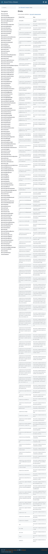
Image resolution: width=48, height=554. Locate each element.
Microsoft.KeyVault (5, 152)
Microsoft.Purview (5, 199)
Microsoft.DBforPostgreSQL (7, 101)
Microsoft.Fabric (5, 129)
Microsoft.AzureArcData (6, 38)
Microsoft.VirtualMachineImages (8, 247)
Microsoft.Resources (6, 206)
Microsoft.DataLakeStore (7, 90)
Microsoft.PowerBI (5, 195)
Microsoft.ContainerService (7, 72)
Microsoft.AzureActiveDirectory (8, 37)
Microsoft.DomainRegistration (8, 117)
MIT (12, 551)
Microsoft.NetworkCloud (6, 183)
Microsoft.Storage (5, 233)
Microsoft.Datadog (5, 85)
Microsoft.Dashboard (6, 78)
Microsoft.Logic (4, 163)
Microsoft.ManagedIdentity (7, 168)
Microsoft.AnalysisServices (7, 19)
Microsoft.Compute (5, 63)
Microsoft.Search (5, 209)
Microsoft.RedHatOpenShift (7, 202)
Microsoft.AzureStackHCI (7, 42)
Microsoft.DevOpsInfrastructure (8, 110)
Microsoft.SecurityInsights (7, 213)
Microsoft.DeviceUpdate (6, 108)
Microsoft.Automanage (6, 31)
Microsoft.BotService (6, 47)
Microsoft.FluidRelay (6, 135)
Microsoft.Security (5, 211)
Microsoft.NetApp (5, 179)
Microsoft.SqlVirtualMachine (7, 231)
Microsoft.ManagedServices (7, 170)
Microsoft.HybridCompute (7, 145)
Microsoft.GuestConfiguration (8, 136)
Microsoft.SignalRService (7, 224)
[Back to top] (44, 549)
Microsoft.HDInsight (5, 138)
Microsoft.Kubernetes (6, 154)
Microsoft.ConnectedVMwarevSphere (9, 65)
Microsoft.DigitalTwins (6, 113)
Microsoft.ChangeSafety (6, 56)
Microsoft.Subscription (6, 241)
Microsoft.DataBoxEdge (6, 81)
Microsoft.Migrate (5, 175)
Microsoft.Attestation (6, 28)
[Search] (8, 8)
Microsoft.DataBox (5, 79)
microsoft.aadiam (5, 15)
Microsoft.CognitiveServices (7, 60)
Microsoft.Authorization (6, 29)
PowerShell (10, 549)
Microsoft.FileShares (6, 133)
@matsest (24, 549)
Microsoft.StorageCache (6, 234)
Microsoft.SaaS (4, 208)
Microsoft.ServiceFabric (6, 218)
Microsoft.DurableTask (6, 119)
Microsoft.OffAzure (5, 186)
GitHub (15, 549)
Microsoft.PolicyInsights (6, 192)
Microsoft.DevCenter (6, 104)
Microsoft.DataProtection (7, 94)
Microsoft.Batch (4, 44)
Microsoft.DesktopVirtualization (8, 102)
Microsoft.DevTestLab (6, 111)
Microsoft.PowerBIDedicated (7, 197)
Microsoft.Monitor (5, 177)
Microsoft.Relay (4, 204)
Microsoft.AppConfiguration (7, 24)
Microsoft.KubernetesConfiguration (9, 156)
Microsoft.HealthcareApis (7, 142)
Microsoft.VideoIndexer (6, 245)
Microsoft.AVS (4, 35)
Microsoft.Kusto (4, 158)
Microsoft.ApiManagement (7, 20)
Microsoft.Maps (4, 174)
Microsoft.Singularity (6, 225)
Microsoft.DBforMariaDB (6, 97)
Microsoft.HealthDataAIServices (8, 143)
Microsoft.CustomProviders (7, 76)
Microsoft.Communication (7, 61)
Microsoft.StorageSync (6, 238)
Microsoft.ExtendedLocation (7, 127)
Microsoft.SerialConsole (6, 215)
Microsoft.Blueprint (5, 45)
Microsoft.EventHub (5, 126)
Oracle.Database (5, 254)
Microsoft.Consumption (6, 67)
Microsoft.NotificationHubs (7, 184)
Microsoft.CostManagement (7, 74)
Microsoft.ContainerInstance (7, 69)
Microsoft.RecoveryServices (7, 200)
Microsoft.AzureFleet (6, 40)
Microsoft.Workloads (6, 252)
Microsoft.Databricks (6, 83)
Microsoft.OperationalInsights (8, 188)
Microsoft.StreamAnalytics (7, 240)
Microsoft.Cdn (4, 53)
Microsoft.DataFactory (6, 86)
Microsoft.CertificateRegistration (8, 54)
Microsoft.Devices (5, 106)
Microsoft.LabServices (6, 159)
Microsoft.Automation (6, 33)
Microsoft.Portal (4, 193)
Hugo (6, 549)
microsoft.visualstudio (6, 249)
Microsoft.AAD (4, 13)
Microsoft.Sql (4, 229)
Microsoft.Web (4, 250)
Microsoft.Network (5, 181)
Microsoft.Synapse (5, 243)
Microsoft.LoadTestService (7, 161)
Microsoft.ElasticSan (6, 122)
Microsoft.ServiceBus (6, 216)
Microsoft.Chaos (5, 58)
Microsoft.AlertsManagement (7, 17)
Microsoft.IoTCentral (6, 151)
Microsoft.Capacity (5, 51)
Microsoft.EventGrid (5, 124)
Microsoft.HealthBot (5, 140)
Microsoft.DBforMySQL (6, 99)
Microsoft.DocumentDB (6, 115)
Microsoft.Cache (5, 49)
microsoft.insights (5, 149)
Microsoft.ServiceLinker (6, 220)
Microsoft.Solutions (5, 227)
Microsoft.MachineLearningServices (9, 165)
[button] (46, 2)
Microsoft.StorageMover (6, 236)
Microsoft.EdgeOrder (6, 120)
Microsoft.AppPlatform (6, 26)
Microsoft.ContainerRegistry (7, 70)
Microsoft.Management (6, 172)
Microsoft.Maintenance (6, 167)
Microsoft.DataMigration (6, 92)
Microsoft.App (4, 22)
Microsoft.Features (5, 131)
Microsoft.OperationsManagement (9, 190)
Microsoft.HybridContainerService (9, 147)
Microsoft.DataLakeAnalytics (7, 88)
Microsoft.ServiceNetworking (7, 222)
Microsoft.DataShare (6, 95)
